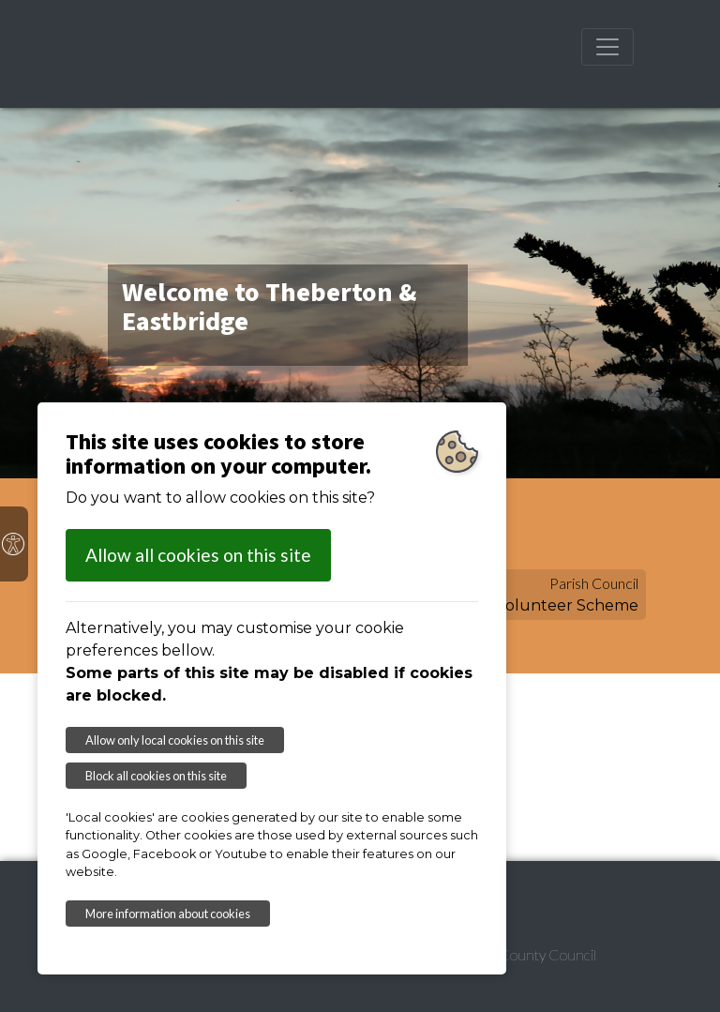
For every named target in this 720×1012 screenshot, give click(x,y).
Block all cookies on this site (156, 775)
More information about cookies (167, 913)
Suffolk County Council (525, 954)
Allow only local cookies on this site (174, 740)
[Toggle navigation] (607, 47)
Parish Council (593, 583)
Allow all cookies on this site (198, 555)
